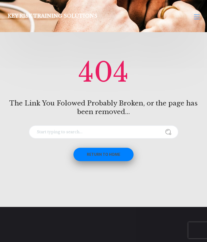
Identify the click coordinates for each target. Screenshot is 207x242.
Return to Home (103, 154)
